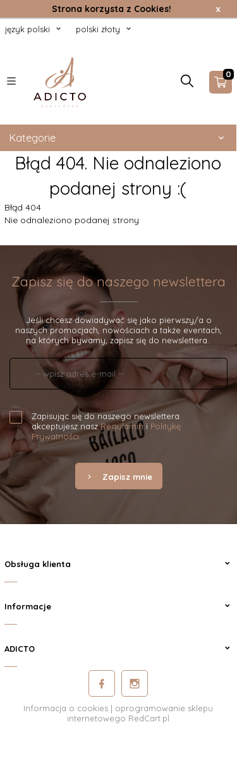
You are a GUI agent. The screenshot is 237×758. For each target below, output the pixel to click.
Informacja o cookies (65, 708)
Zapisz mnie (118, 477)
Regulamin (121, 426)
